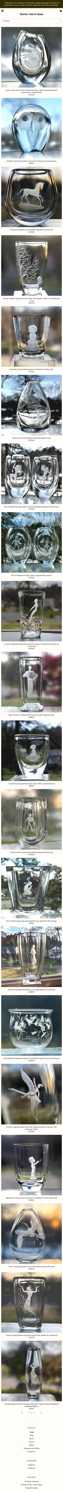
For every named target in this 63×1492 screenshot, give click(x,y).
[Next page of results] (41, 1413)
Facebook (31, 1465)
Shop (32, 1432)
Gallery (31, 1445)
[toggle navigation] (2, 11)
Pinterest (31, 1468)
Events (31, 1442)
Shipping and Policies (32, 1448)
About (31, 1438)
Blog (31, 1435)
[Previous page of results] (22, 1413)
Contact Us (31, 1452)
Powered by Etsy (31, 1488)
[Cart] (61, 11)
